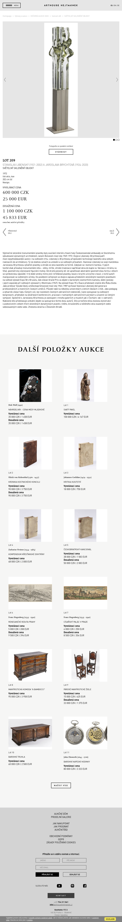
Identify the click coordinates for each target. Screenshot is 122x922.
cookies (30, 920)
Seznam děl (57, 16)
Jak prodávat (61, 825)
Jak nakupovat (61, 822)
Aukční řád (61, 828)
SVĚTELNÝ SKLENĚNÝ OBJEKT (77, 16)
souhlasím (110, 919)
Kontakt (61, 894)
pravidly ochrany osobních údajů (40, 918)
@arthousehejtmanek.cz (61, 903)
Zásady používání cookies (61, 841)
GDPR (61, 838)
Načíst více (61, 784)
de (118, 5)
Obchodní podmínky (61, 834)
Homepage (7, 16)
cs (112, 5)
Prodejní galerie (61, 815)
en (115, 5)
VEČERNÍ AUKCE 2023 (39, 16)
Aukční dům (61, 812)
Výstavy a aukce (21, 16)
